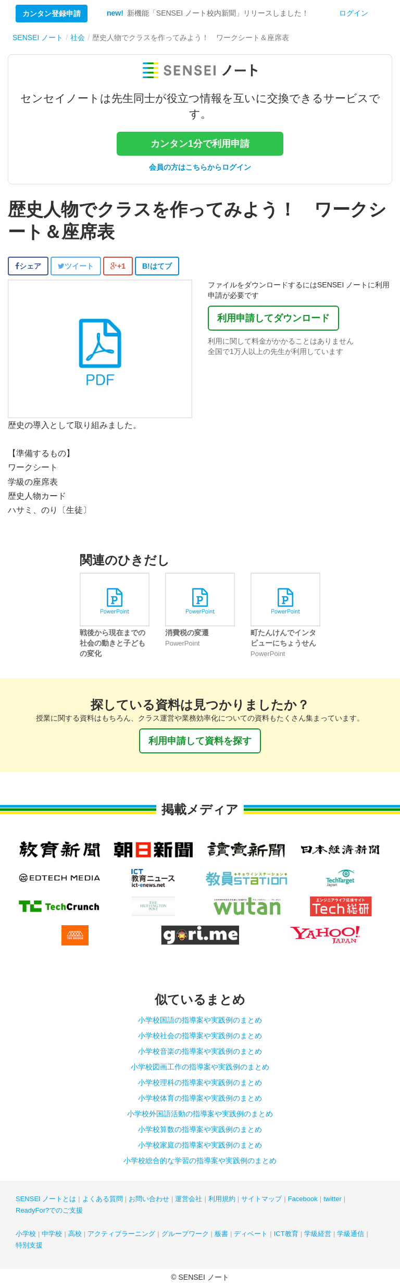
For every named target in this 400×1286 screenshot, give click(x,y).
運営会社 (188, 1199)
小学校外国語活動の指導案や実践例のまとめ (200, 1114)
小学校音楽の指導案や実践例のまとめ (200, 1051)
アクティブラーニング (121, 1234)
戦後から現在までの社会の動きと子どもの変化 (112, 643)
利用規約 (221, 1199)
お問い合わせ (149, 1199)
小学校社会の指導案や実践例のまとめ (200, 1035)
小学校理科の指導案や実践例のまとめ (200, 1082)
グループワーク (185, 1234)
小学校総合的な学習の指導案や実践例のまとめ (200, 1160)
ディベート (251, 1234)
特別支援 (29, 1245)
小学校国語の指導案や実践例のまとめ (200, 1020)
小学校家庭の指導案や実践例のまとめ (200, 1145)
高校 (75, 1234)
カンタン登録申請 (51, 13)
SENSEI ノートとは (46, 1199)
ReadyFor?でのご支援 (49, 1210)
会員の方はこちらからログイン (200, 167)
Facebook (303, 1199)
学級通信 (350, 1234)
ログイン (353, 13)
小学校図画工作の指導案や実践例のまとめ (200, 1067)
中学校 (52, 1234)
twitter (332, 1199)
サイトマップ (261, 1199)
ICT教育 (286, 1234)
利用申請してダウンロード (273, 318)
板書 (221, 1234)
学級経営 (317, 1234)
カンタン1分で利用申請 (200, 143)
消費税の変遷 (187, 632)
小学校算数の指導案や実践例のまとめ (200, 1129)
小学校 (26, 1234)
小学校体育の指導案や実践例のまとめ (200, 1098)
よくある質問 (102, 1199)
